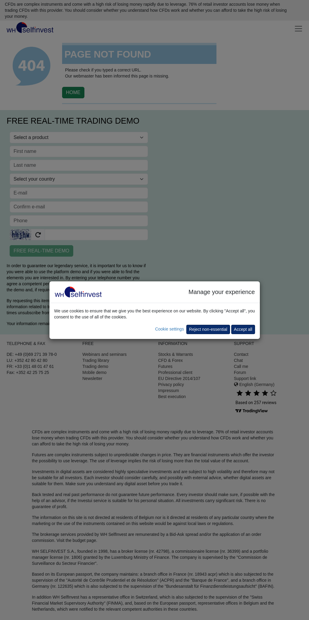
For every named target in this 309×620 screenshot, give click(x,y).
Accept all (243, 329)
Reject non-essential (208, 329)
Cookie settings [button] (169, 329)
